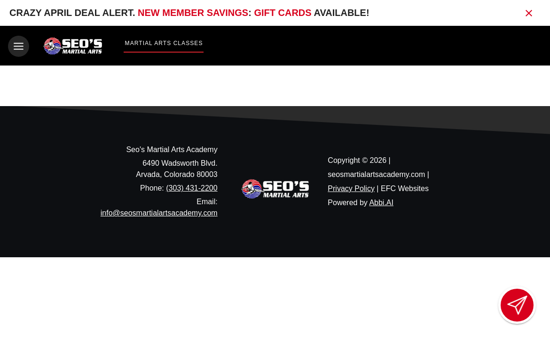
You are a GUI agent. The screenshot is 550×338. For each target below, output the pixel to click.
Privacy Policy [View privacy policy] (351, 188)
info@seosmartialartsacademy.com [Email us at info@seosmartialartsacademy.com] (159, 213)
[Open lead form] (517, 305)
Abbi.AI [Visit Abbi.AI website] (381, 202)
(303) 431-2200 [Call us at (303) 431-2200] (191, 188)
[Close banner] (529, 13)
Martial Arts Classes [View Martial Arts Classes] (164, 43)
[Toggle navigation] (18, 46)
